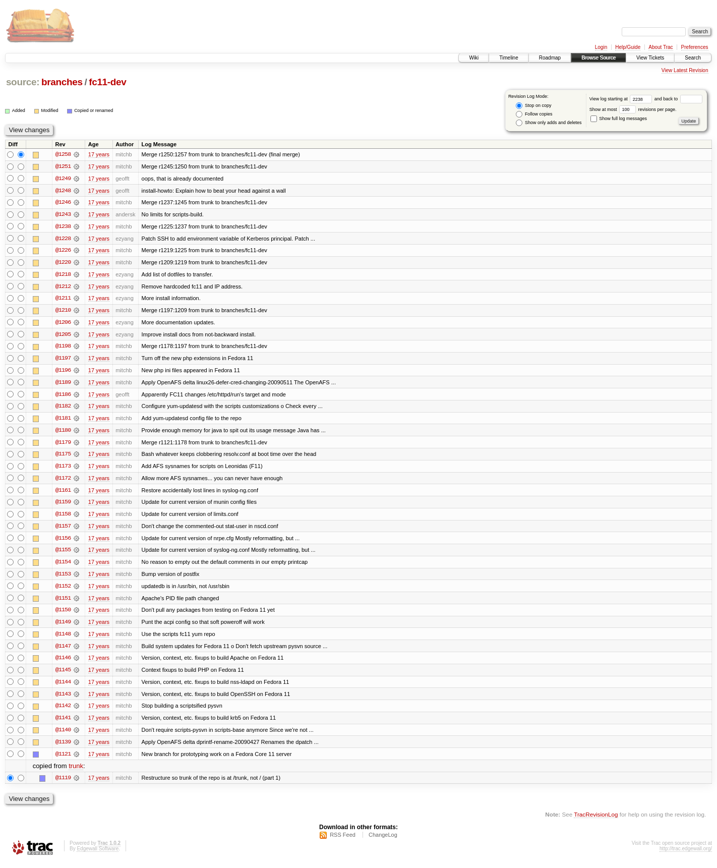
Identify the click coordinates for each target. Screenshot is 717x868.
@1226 (63, 251)
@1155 (63, 554)
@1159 (63, 505)
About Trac (660, 47)
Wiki (474, 58)
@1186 (63, 396)
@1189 (63, 384)
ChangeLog (383, 841)
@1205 (63, 336)
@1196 (63, 372)
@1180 (63, 433)
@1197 (63, 360)
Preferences (694, 47)
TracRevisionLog (596, 820)
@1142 (63, 711)
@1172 (63, 481)
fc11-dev (107, 82)
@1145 (63, 675)
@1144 (63, 687)
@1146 (63, 663)
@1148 (63, 638)
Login (601, 47)
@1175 (63, 457)
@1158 (63, 517)
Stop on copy (533, 105)
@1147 (63, 651)
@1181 (63, 421)
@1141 (63, 723)
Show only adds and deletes (548, 123)
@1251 (63, 166)
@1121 (63, 760)
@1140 (63, 735)
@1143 (63, 699)
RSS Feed (342, 841)
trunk (76, 772)
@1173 (63, 469)
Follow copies (534, 114)
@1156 (63, 542)
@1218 (63, 275)
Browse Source (598, 58)
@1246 (63, 203)
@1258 (63, 154)
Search (693, 58)
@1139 (63, 747)
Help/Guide (627, 47)
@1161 (63, 493)
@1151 (63, 602)
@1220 (63, 263)
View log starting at (621, 98)
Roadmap (550, 58)
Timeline (508, 58)
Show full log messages (618, 118)
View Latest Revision (685, 70)
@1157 (63, 530)
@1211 (63, 300)
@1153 (63, 578)
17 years (98, 154)
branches (62, 82)
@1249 (63, 179)
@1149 (63, 626)
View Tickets (650, 58)
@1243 (63, 215)
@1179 (63, 445)
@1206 (63, 324)
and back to (678, 98)
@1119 (63, 784)
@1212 (63, 287)
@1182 (63, 408)
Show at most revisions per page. (633, 109)
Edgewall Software (97, 854)
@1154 (63, 566)
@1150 (63, 614)
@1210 (63, 312)
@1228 (63, 239)
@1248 (63, 191)
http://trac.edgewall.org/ (686, 854)
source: (22, 82)
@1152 (63, 590)
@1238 (63, 227)
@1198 (63, 348)
